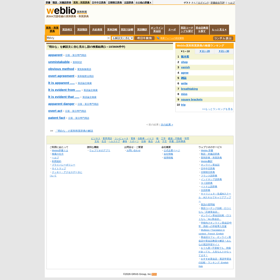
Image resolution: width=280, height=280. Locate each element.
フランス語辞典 (209, 175)
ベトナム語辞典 (209, 186)
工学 (163, 138)
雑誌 (183, 78)
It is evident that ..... (63, 97)
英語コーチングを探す (187, 29)
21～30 (224, 51)
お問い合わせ (134, 150)
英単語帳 (112, 29)
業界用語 (107, 138)
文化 (96, 141)
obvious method (61, 69)
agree (184, 72)
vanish (185, 67)
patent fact (56, 118)
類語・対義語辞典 (61, 2)
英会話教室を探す (202, 29)
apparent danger (61, 104)
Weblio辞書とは (60, 150)
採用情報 (168, 157)
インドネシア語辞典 (211, 179)
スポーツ (134, 141)
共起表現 (97, 29)
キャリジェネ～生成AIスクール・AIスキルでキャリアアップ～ (215, 197)
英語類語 (82, 29)
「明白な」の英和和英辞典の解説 (74, 130)
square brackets (191, 99)
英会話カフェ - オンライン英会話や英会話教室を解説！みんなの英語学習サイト (215, 240)
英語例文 (67, 29)
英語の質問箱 (208, 204)
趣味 (124, 141)
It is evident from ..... (64, 90)
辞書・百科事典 (177, 141)
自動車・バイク (146, 138)
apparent (55, 55)
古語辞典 (128, 2)
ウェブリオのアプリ (99, 150)
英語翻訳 (142, 29)
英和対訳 (77, 62)
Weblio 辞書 (207, 150)
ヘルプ (231, 2)
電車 (133, 138)
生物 (143, 141)
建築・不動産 (175, 138)
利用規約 (56, 161)
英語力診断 (127, 29)
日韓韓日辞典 (115, 2)
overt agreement (61, 76)
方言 (164, 141)
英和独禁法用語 (85, 76)
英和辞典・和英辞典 (211, 157)
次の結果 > (167, 124)
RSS (154, 274)
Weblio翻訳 (206, 161)
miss (184, 94)
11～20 (204, 51)
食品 (150, 141)
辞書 (48, 2)
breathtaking (189, 88)
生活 (104, 141)
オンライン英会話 (157, 29)
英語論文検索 (85, 83)
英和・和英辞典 (81, 2)
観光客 (185, 56)
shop (184, 62)
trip (183, 104)
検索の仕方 (58, 154)
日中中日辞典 (99, 2)
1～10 (185, 51)
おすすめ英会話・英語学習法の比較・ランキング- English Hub (215, 262)
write (184, 83)
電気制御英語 (84, 69)
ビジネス (95, 138)
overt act (55, 111)
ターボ (172, 29)
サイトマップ (59, 168)
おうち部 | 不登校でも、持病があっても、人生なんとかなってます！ (215, 251)
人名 (157, 141)
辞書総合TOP (218, 2)
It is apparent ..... (61, 83)
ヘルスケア (114, 141)
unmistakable (59, 62)
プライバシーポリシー (63, 164)
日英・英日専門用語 (75, 55)
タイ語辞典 (207, 183)
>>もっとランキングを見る (217, 109)
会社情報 (168, 154)
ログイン (202, 2)
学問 (186, 138)
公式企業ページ (172, 150)
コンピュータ (121, 138)
